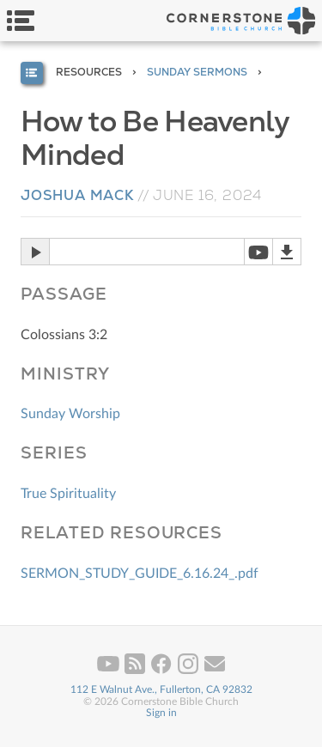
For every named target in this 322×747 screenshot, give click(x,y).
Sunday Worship (70, 414)
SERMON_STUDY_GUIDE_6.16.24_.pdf (139, 573)
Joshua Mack (77, 195)
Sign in (161, 713)
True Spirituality (68, 494)
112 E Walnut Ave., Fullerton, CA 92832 (161, 689)
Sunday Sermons (197, 72)
